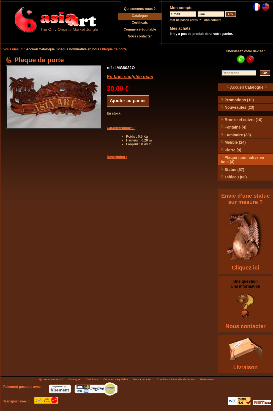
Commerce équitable (140, 29)
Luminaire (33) (236, 134)
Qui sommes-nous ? (139, 9)
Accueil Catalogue (40, 49)
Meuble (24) (233, 142)
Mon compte (212, 19)
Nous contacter (140, 36)
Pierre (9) (231, 150)
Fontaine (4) (233, 127)
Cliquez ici (245, 268)
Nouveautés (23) (237, 107)
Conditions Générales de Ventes (176, 379)
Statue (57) (232, 169)
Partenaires (207, 379)
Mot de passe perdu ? (185, 19)
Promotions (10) (237, 99)
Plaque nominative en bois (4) (242, 159)
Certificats (140, 23)
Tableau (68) (234, 177)
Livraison (245, 367)
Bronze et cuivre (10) (242, 119)
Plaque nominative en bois (78, 49)
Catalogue (140, 16)
